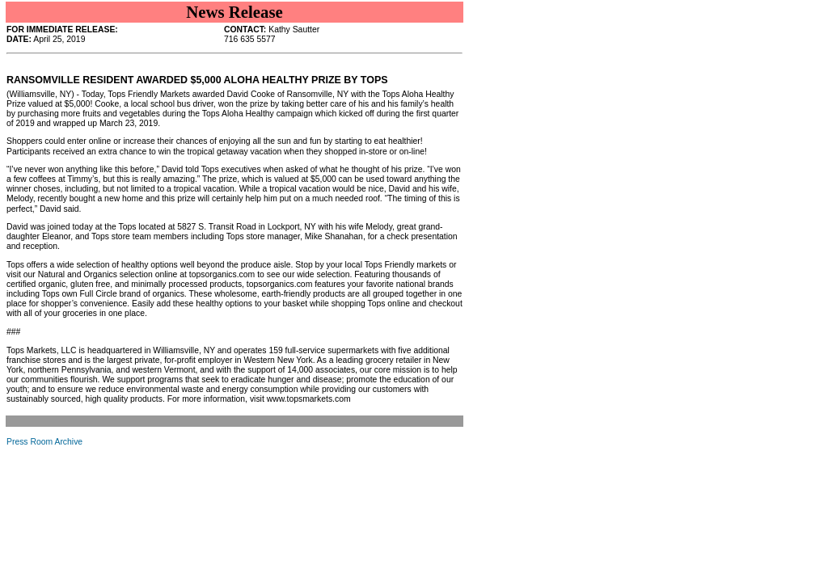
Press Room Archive (44, 441)
